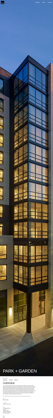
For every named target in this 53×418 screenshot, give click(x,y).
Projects (37, 2)
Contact (50, 2)
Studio (43, 2)
